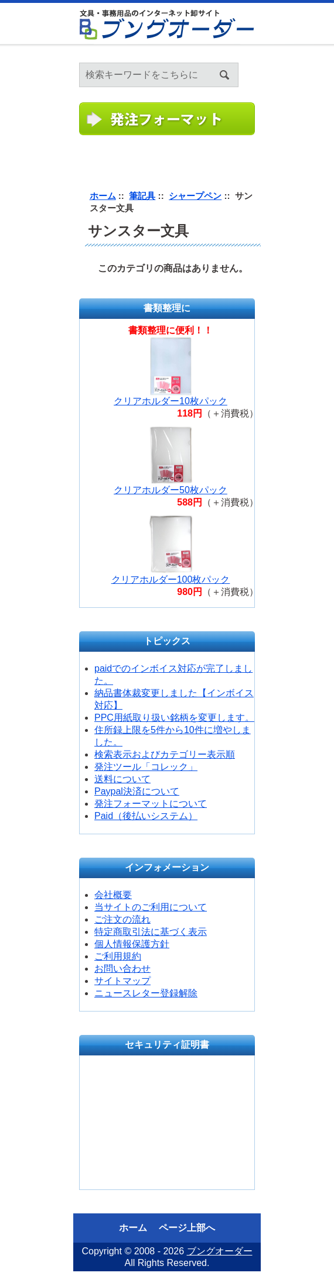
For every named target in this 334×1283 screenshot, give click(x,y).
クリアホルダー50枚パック (170, 490)
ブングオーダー (220, 1251)
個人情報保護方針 (131, 944)
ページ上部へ (187, 1228)
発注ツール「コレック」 (145, 767)
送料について (122, 779)
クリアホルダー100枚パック (170, 579)
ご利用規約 (117, 956)
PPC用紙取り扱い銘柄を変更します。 (174, 718)
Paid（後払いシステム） (145, 816)
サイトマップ (122, 981)
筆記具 (142, 196)
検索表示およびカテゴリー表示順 (164, 754)
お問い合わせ (122, 969)
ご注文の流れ (122, 919)
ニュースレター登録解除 (145, 993)
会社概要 (113, 895)
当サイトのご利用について (150, 907)
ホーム (311, 59)
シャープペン (195, 196)
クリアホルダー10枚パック (170, 401)
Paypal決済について (136, 791)
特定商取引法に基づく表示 (150, 932)
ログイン (326, 59)
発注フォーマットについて (150, 804)
